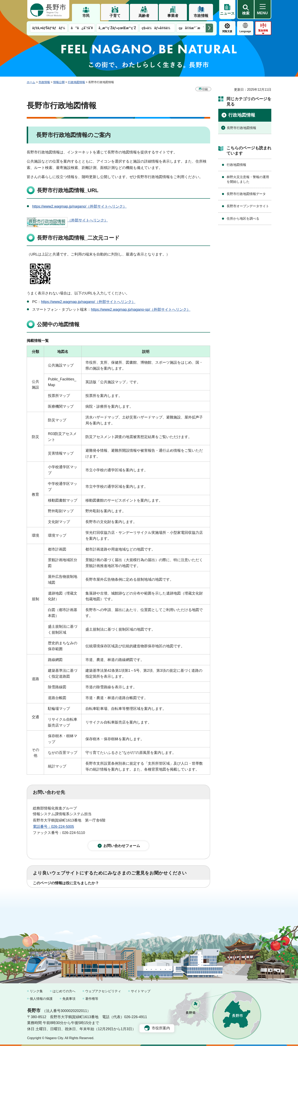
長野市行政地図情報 (241, 128)
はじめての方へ (64, 1043)
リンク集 (36, 1043)
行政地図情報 (76, 82)
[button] (245, 9)
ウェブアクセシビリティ (103, 1043)
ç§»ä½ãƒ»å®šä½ (157, 28)
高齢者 (143, 16)
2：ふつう (82, 896)
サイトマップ (140, 1043)
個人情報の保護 (41, 1051)
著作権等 (91, 1051)
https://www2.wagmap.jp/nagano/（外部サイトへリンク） (79, 206)
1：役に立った (51, 896)
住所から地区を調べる (243, 218)
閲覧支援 (227, 31)
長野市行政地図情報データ (246, 194)
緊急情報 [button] (263, 30)
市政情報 (201, 16)
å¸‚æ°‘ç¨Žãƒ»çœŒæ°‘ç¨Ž (117, 28)
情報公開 (59, 82)
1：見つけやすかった (56, 914)
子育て (114, 16)
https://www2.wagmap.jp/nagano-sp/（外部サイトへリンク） (140, 309)
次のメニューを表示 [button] (209, 28)
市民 (86, 16)
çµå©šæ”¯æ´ (191, 28)
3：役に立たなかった (119, 896)
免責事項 (68, 1051)
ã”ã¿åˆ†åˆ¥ (82, 28)
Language (245, 31)
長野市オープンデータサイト (248, 206)
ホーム (31, 82)
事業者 (172, 16)
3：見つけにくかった (130, 914)
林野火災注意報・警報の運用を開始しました (248, 179)
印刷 (205, 89)
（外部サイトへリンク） (67, 220)
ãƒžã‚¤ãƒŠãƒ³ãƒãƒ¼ (48, 28)
